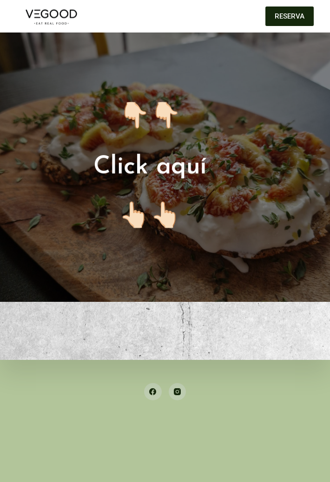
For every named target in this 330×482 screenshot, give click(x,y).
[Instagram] (177, 392)
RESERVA (289, 16)
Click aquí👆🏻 (151, 167)
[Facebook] (153, 392)
